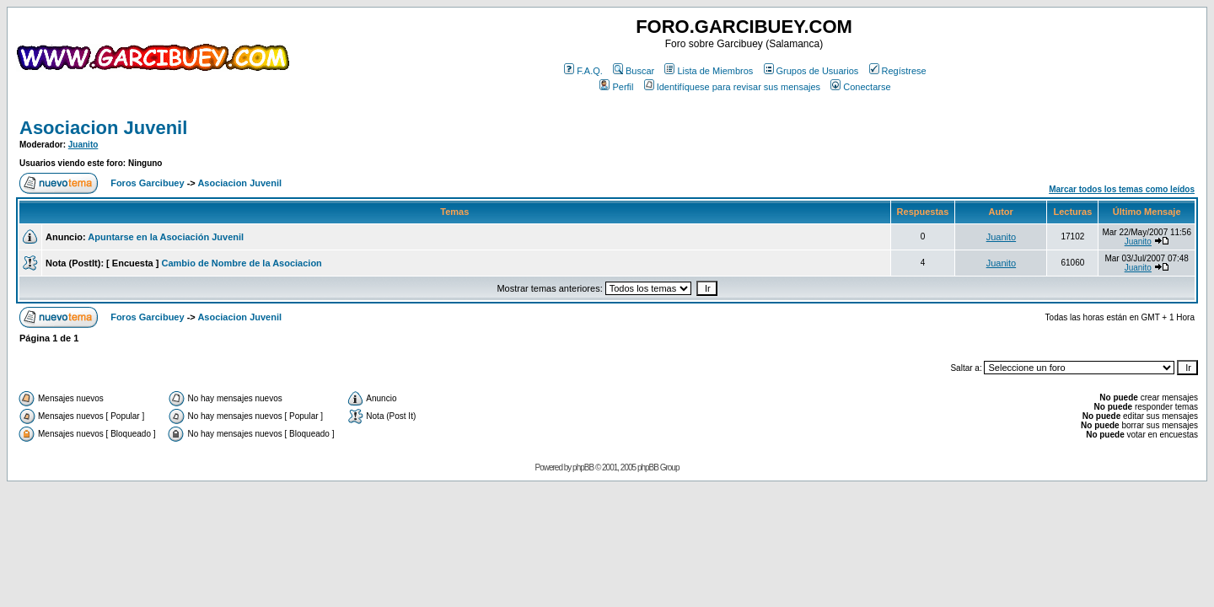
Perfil (616, 87)
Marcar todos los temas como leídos (1122, 189)
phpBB (583, 467)
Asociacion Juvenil (103, 127)
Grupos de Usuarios (811, 71)
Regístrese (898, 71)
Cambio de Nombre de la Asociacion (242, 263)
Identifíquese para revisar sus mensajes (732, 87)
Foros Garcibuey (147, 183)
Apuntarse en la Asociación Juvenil (166, 237)
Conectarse (860, 87)
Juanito (83, 144)
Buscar (633, 71)
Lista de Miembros (708, 71)
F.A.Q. (583, 71)
